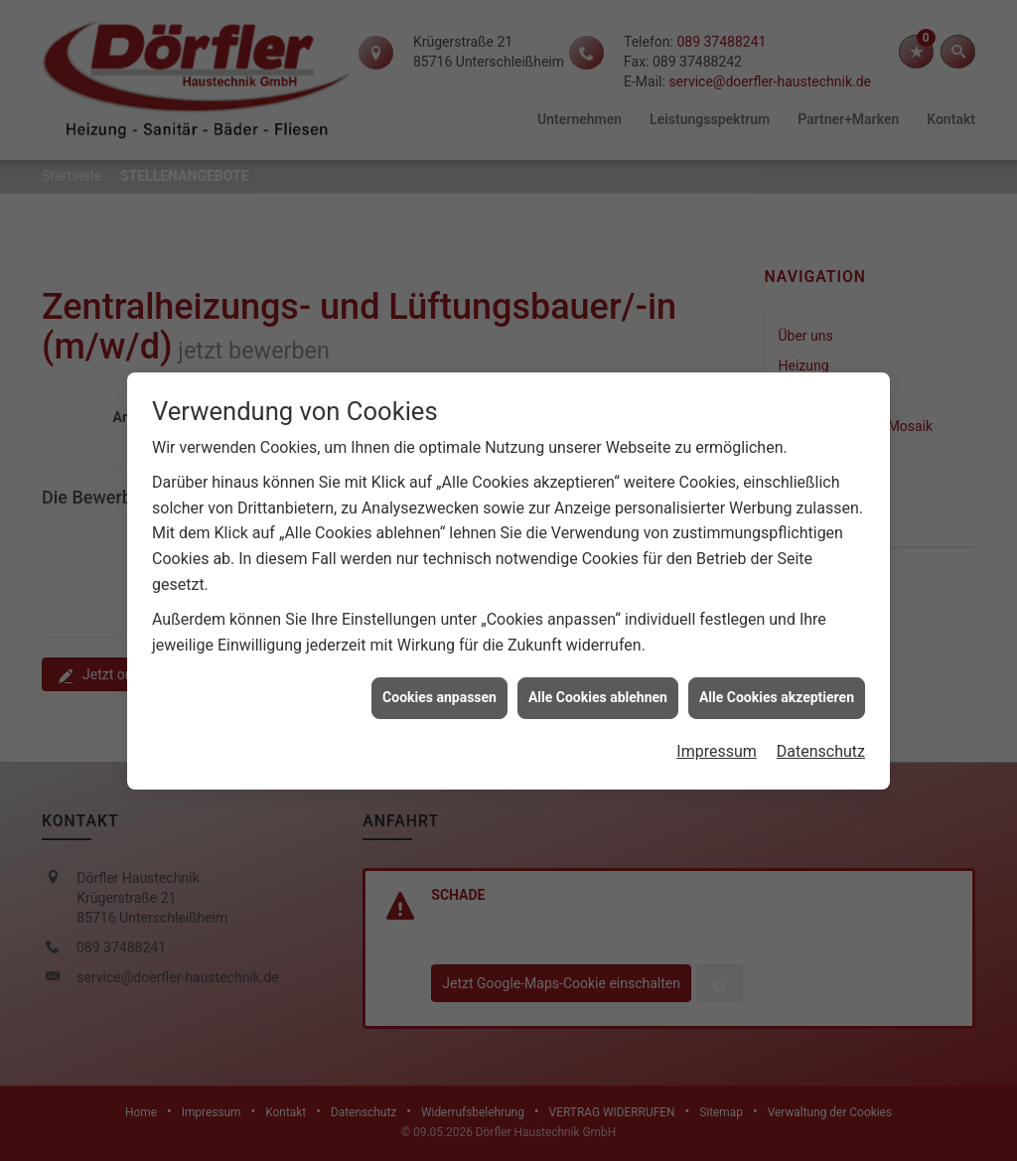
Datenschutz (821, 742)
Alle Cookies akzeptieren (776, 689)
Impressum (716, 742)
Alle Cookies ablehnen (597, 689)
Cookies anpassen (439, 689)
